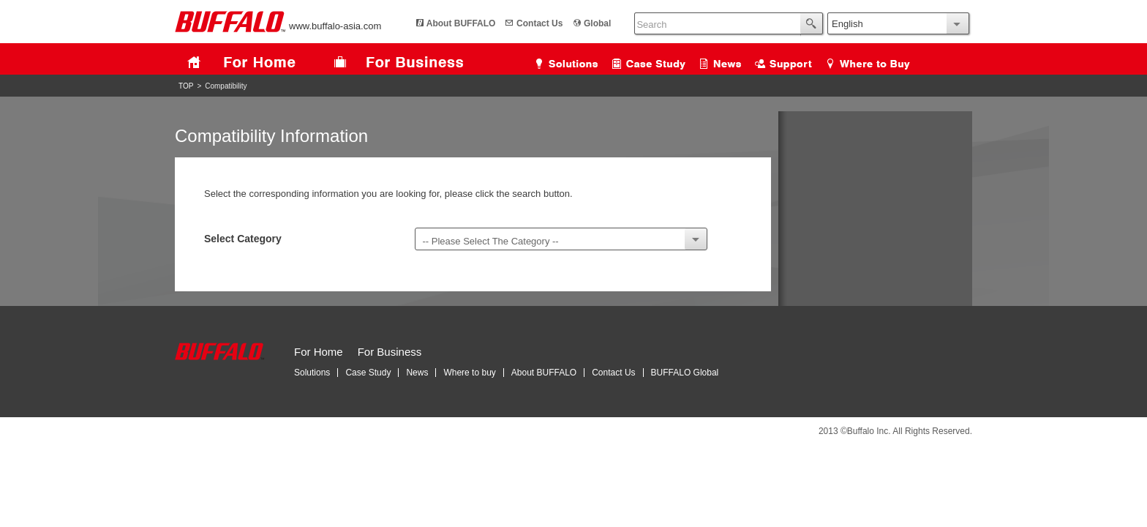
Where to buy (469, 372)
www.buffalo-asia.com (278, 25)
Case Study (368, 372)
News (417, 372)
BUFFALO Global (685, 372)
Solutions (312, 372)
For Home (318, 351)
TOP (185, 86)
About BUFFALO (461, 23)
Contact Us (539, 23)
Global (597, 23)
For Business (390, 351)
